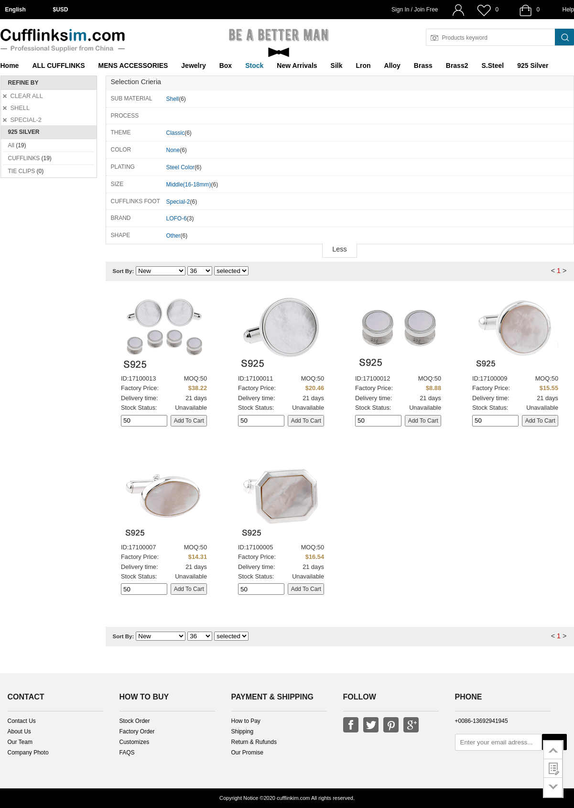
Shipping (242, 731)
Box (225, 65)
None (173, 150)
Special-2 (178, 201)
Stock (254, 65)
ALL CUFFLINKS (58, 65)
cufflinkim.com (293, 798)
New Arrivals (297, 65)
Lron (363, 65)
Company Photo (28, 752)
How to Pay (245, 721)
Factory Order (137, 731)
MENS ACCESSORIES (133, 65)
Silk (337, 65)
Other (173, 235)
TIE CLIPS (21, 171)
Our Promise (247, 752)
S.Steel (492, 65)
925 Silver (532, 65)
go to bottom (553, 787)
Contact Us (22, 721)
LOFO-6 (176, 218)
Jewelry (193, 65)
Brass (423, 65)
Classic (175, 133)
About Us (19, 731)
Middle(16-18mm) (188, 184)
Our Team (20, 742)
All (11, 145)
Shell (172, 99)
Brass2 (457, 65)
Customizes (134, 742)
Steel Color (180, 167)
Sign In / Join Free (414, 9)
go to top (553, 749)
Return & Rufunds (254, 742)
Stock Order (134, 721)
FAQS (127, 752)
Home (9, 65)
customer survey (553, 768)
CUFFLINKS (24, 158)
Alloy (392, 65)
